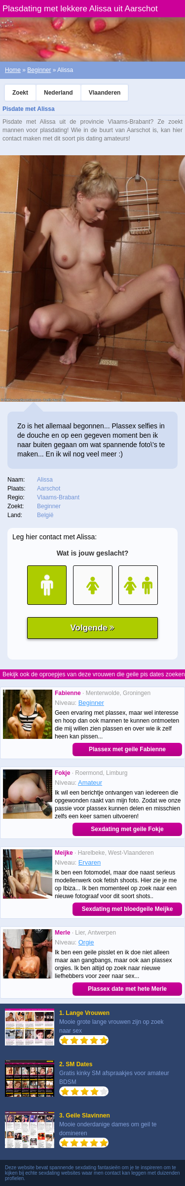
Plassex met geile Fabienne (127, 749)
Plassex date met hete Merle (127, 988)
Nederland (58, 92)
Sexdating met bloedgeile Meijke (127, 909)
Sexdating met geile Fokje (127, 829)
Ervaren (89, 862)
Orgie (86, 942)
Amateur (90, 782)
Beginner (39, 70)
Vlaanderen (105, 92)
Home (13, 70)
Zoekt (20, 92)
